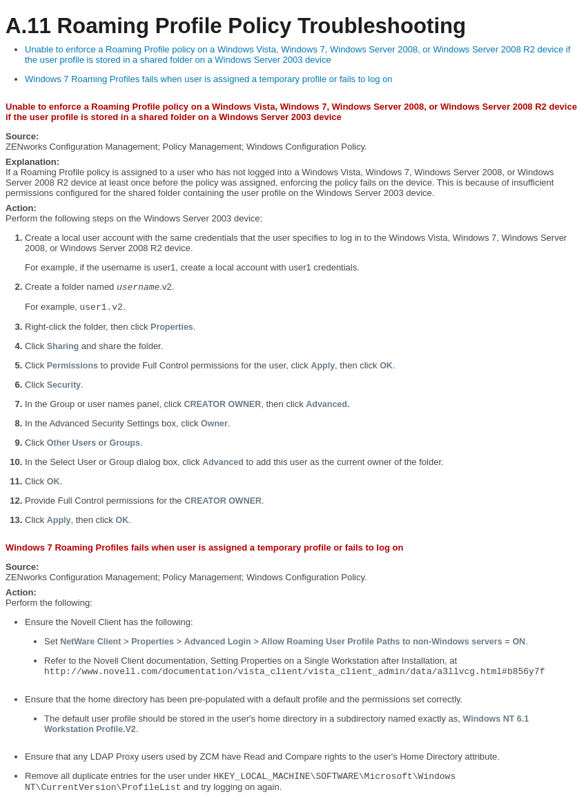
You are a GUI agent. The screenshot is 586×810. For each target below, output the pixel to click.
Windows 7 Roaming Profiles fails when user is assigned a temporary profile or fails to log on (209, 79)
